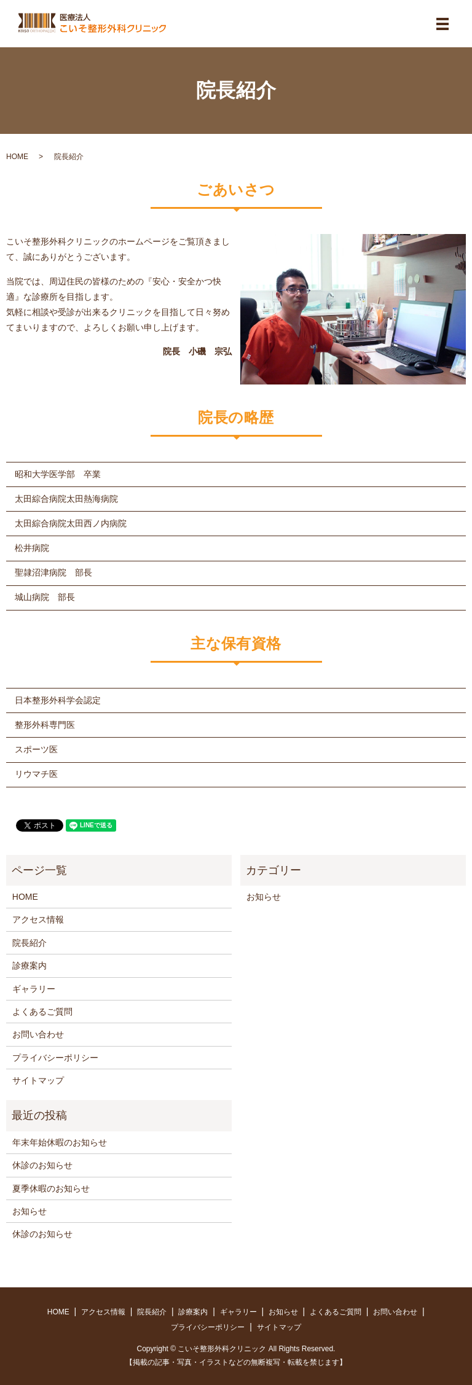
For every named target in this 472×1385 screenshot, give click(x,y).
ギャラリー (33, 989)
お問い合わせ (38, 1034)
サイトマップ (38, 1080)
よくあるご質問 (42, 1011)
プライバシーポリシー (55, 1058)
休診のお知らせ (42, 1165)
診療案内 (29, 965)
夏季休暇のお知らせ (51, 1188)
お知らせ (263, 897)
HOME (17, 156)
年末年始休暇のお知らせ (59, 1142)
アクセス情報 (38, 919)
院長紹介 (29, 943)
